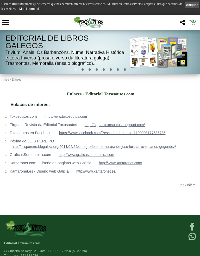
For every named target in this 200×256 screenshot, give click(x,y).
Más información (30, 9)
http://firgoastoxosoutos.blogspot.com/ (115, 125)
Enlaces (16, 79)
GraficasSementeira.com (30, 155)
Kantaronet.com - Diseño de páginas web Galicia (50, 163)
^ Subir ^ (187, 185)
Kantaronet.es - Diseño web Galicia (39, 171)
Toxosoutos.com (23, 116)
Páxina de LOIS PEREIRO (32, 141)
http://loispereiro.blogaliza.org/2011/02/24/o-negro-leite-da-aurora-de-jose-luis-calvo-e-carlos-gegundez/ (94, 147)
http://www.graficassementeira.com (86, 155)
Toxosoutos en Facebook (31, 133)
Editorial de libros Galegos (47, 42)
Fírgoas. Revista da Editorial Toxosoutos (43, 125)
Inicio (6, 79)
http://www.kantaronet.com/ (120, 163)
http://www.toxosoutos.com (66, 117)
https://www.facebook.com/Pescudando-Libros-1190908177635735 (112, 133)
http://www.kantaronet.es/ (96, 171)
